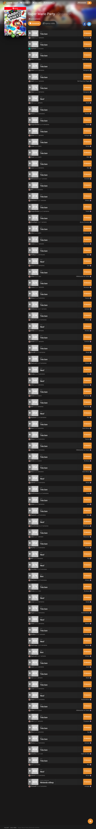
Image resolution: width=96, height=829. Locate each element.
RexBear (32, 634)
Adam (31, 70)
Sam (31, 406)
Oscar (31, 157)
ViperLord (32, 320)
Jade (31, 721)
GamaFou (32, 754)
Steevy (31, 743)
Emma (31, 396)
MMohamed (33, 179)
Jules (31, 233)
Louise (31, 38)
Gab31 (31, 81)
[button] (49, 2)
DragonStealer (33, 124)
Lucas (31, 146)
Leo (30, 764)
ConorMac (32, 569)
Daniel (31, 341)
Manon (31, 113)
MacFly (31, 547)
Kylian (31, 135)
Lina (31, 103)
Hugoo (31, 613)
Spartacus (32, 200)
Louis (31, 667)
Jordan (31, 374)
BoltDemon (33, 309)
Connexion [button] (82, 3)
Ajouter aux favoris (34, 19)
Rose (31, 59)
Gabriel (31, 482)
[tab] (34, 23)
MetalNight (33, 222)
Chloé (31, 623)
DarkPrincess (33, 493)
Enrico (31, 265)
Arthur (31, 276)
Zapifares (32, 48)
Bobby (31, 330)
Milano (31, 298)
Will (30, 189)
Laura (31, 168)
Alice (31, 732)
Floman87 (32, 786)
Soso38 (32, 352)
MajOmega (32, 645)
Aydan (31, 504)
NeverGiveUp (33, 526)
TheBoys (32, 255)
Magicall (32, 515)
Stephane (32, 417)
